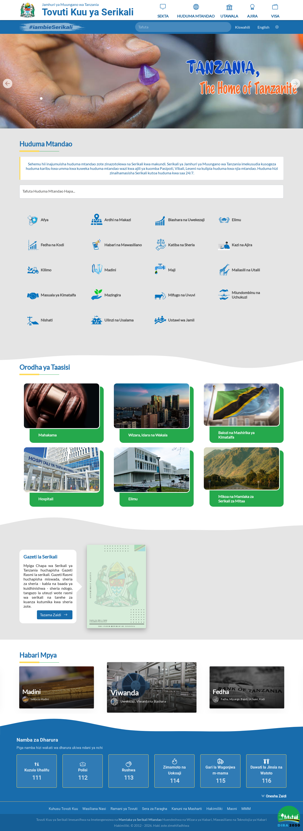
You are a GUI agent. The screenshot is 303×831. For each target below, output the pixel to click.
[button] (56, 219)
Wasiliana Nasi (94, 809)
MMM (246, 809)
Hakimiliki (214, 809)
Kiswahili (242, 27)
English (263, 27)
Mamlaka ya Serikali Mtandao (140, 820)
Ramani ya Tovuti (124, 809)
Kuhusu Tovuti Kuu (64, 809)
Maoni (232, 809)
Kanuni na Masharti (187, 809)
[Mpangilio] (277, 27)
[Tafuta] (183, 27)
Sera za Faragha (155, 809)
